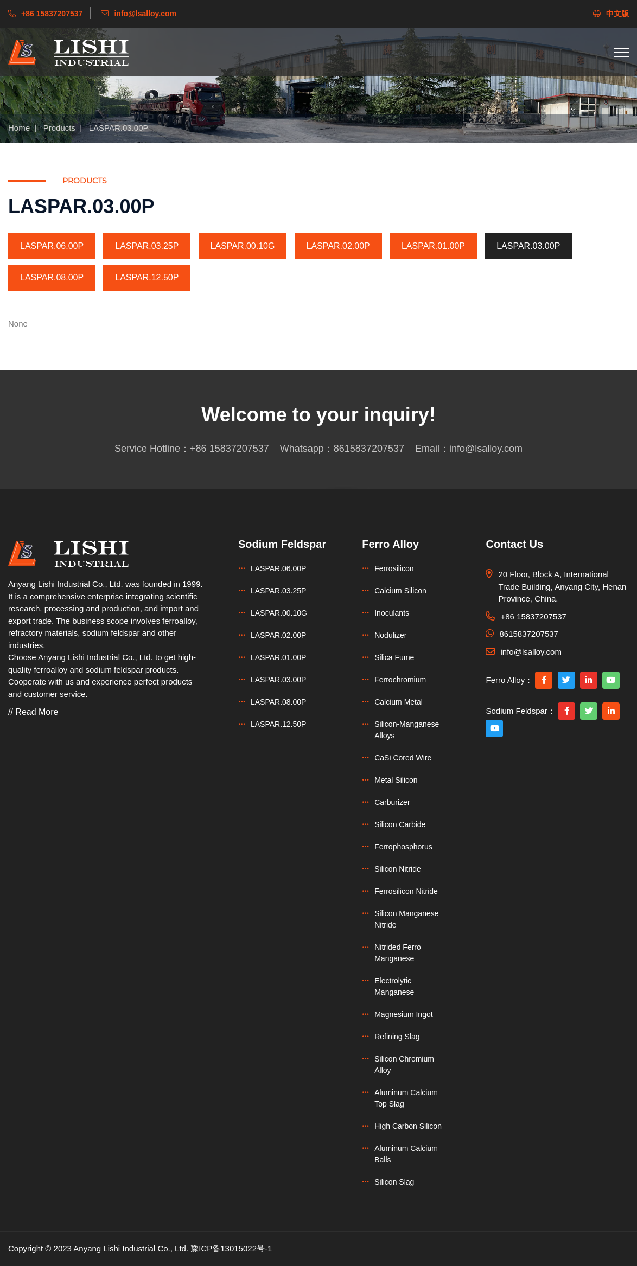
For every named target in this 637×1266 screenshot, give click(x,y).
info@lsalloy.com (486, 448)
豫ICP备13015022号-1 (231, 1248)
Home (19, 127)
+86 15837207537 (229, 448)
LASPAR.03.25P (147, 246)
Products (59, 127)
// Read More (33, 712)
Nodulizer (390, 635)
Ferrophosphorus (403, 846)
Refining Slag (396, 1036)
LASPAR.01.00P (433, 246)
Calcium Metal (398, 702)
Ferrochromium (400, 679)
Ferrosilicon (393, 568)
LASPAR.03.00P (119, 127)
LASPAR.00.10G (243, 246)
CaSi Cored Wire (402, 757)
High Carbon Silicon (408, 1126)
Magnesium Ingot (403, 1014)
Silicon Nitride (397, 869)
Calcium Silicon (400, 590)
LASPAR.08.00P (52, 277)
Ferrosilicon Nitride (406, 891)
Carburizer (392, 802)
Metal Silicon (395, 780)
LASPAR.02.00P (338, 246)
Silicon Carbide (399, 824)
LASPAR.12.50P (147, 277)
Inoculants (391, 613)
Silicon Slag (394, 1182)
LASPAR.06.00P (52, 246)
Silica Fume (394, 657)
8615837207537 (369, 448)
